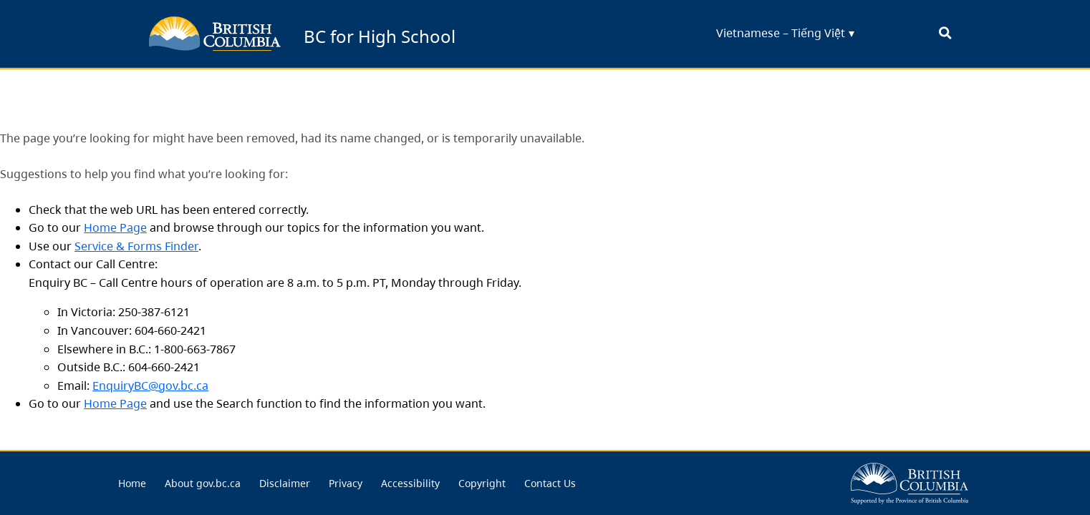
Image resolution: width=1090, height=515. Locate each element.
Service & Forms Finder (136, 246)
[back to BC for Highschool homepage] (215, 33)
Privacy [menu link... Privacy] (345, 483)
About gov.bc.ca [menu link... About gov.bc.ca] (203, 483)
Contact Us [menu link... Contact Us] (550, 483)
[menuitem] (132, 483)
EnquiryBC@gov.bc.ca (150, 385)
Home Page (115, 227)
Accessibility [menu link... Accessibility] (410, 483)
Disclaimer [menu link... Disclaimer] (284, 483)
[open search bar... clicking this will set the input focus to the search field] (945, 34)
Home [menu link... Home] (132, 483)
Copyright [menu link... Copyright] (482, 483)
